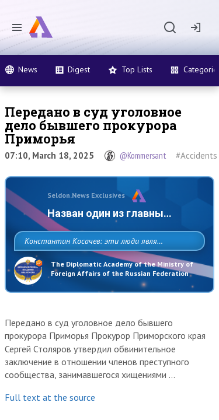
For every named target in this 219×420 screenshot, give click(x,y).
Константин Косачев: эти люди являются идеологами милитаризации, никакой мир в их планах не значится (106, 267)
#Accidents (196, 155)
